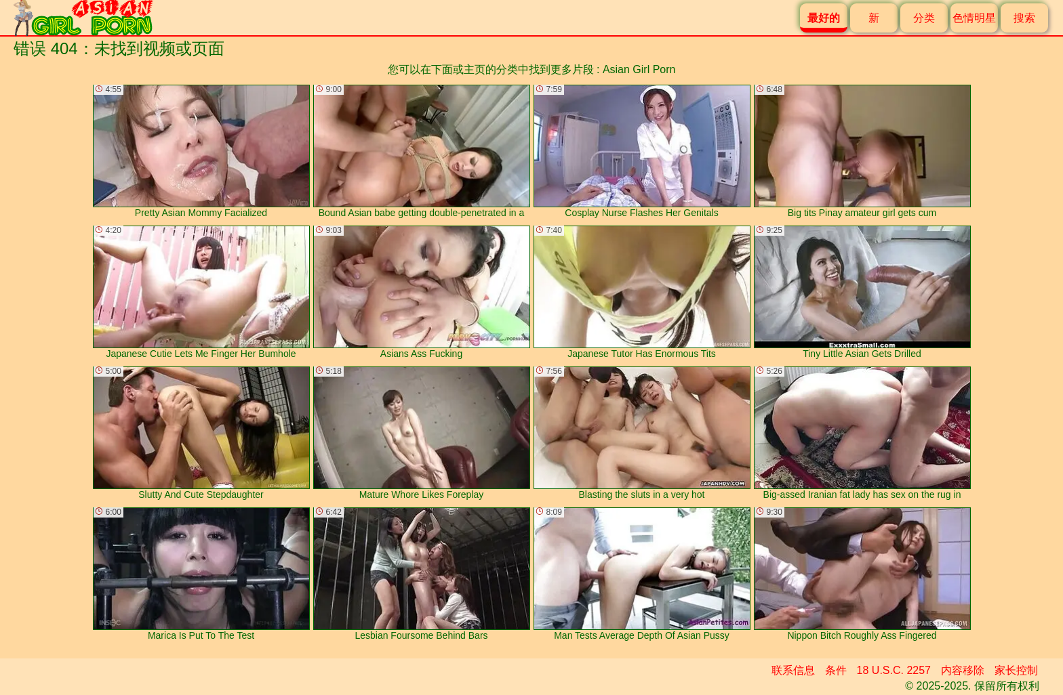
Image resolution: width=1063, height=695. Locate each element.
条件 (836, 670)
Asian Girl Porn (639, 69)
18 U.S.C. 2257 (894, 670)
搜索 (1024, 18)
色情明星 (974, 18)
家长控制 (1016, 670)
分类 (924, 18)
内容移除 (962, 670)
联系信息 (793, 670)
